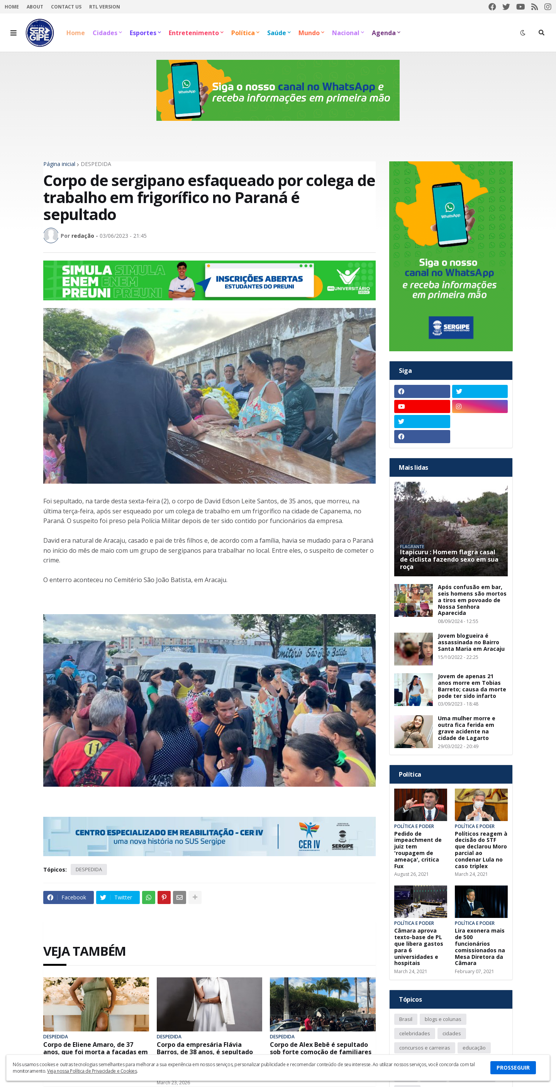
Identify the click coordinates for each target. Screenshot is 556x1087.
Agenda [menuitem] (384, 33)
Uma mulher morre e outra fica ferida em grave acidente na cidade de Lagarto (466, 728)
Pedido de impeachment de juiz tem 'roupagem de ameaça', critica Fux (418, 850)
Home (12, 6)
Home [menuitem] (75, 33)
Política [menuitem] (243, 33)
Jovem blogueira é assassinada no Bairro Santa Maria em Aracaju (471, 642)
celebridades (414, 1033)
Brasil (405, 1019)
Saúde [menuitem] (276, 33)
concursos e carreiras (424, 1047)
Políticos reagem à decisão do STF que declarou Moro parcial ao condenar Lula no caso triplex (481, 850)
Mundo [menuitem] (309, 33)
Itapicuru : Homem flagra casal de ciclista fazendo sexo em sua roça (449, 560)
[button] (13, 32)
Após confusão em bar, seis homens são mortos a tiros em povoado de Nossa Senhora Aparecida (472, 600)
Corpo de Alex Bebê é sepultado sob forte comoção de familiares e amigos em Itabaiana (320, 1052)
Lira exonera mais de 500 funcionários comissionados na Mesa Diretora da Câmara (480, 947)
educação (474, 1047)
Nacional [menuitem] (345, 33)
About (35, 6)
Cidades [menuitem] (105, 33)
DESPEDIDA (96, 164)
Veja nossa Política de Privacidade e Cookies (92, 1071)
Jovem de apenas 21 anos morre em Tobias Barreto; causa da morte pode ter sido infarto (472, 686)
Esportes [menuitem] (143, 33)
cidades (451, 1033)
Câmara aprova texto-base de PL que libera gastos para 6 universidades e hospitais (418, 947)
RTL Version (104, 6)
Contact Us (66, 6)
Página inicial (59, 164)
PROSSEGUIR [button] (513, 1067)
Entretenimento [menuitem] (194, 33)
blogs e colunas (443, 1019)
